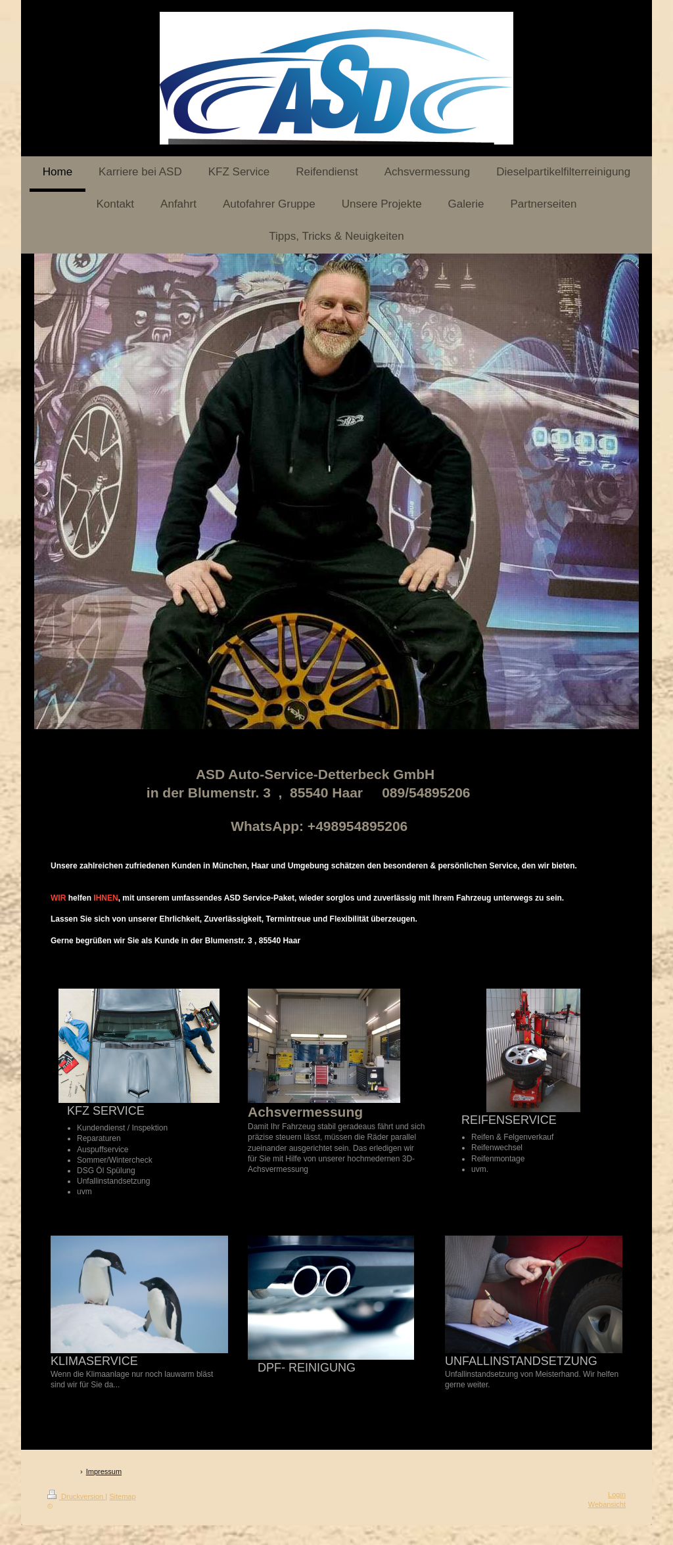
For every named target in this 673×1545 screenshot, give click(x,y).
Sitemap (122, 1496)
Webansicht (607, 1504)
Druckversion (76, 1496)
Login (617, 1494)
